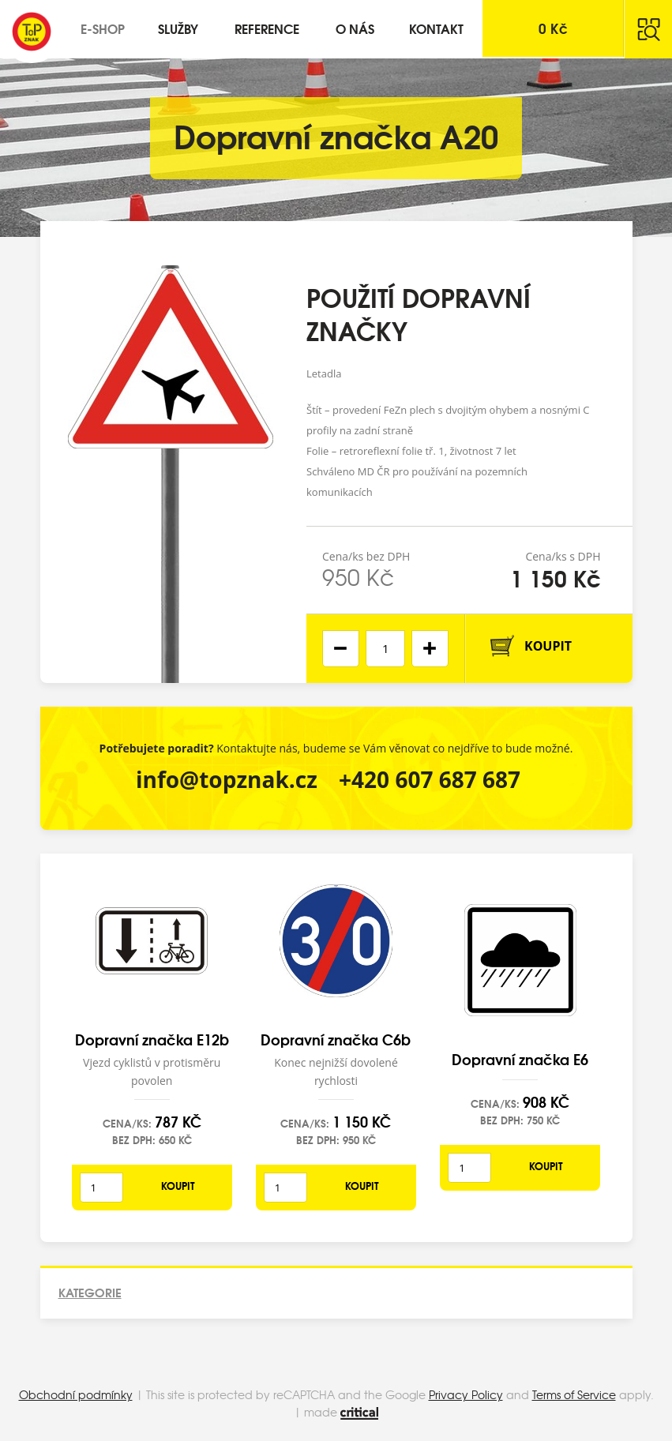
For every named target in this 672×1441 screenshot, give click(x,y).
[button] (430, 648)
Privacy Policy (466, 1394)
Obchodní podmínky (76, 1394)
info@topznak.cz (226, 779)
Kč (553, 28)
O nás (355, 28)
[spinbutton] (385, 648)
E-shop (103, 28)
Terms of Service (574, 1394)
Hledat (648, 29)
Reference (267, 28)
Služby (178, 28)
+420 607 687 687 (429, 779)
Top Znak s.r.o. (31, 31)
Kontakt (436, 28)
